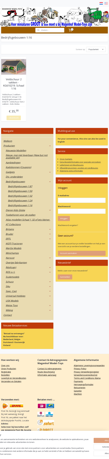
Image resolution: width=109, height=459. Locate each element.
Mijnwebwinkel (88, 454)
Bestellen (5, 374)
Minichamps (12, 252)
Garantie (78, 390)
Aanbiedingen (13, 162)
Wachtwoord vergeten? (68, 225)
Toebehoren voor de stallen (20, 214)
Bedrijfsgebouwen (28, 181)
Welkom (7, 140)
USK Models (12, 300)
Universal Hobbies (28, 295)
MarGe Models (13, 247)
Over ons (5, 365)
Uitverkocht (14, 117)
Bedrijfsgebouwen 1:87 (20, 186)
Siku (28, 286)
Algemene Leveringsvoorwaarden (89, 365)
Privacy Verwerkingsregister (86, 371)
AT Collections (13, 224)
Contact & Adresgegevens (49, 368)
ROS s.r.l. (28, 271)
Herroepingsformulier (83, 384)
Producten (27, 145)
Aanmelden (65, 276)
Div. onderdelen (14, 176)
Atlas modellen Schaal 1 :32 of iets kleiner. (28, 219)
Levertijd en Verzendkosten (13, 377)
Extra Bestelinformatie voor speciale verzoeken (80, 161)
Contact (7, 314)
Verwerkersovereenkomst (85, 374)
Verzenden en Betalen (11, 381)
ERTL (28, 238)
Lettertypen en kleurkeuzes (72, 164)
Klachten (78, 393)
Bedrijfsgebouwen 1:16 (20, 205)
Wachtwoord (64, 206)
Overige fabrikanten (16, 262)
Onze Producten (8, 368)
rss (53, 454)
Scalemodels (12, 276)
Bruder (28, 233)
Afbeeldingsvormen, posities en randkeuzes (79, 167)
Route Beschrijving (46, 371)
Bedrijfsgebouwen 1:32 (20, 195)
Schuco (28, 281)
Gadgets (28, 171)
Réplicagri (28, 267)
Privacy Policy (80, 368)
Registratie (6, 371)
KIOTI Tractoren (14, 243)
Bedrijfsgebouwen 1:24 (20, 200)
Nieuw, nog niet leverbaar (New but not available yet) (27, 156)
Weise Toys (28, 305)
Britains (28, 228)
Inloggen (64, 218)
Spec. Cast (28, 290)
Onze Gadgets (66, 158)
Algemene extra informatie (71, 170)
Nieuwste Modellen (16, 150)
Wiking (28, 309)
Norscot (28, 257)
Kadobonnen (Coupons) (18, 166)
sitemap (47, 454)
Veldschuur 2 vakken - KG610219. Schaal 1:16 (13, 84)
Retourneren (79, 387)
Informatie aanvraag (46, 374)
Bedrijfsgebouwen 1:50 (20, 190)
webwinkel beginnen (64, 454)
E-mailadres (63, 195)
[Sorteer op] (96, 49)
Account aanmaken (68, 252)
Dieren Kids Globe (28, 209)
